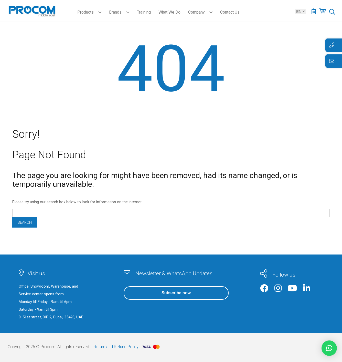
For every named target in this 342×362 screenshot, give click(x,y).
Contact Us (230, 12)
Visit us (36, 273)
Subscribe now (176, 293)
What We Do (169, 12)
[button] (329, 348)
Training (144, 12)
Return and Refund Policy (116, 346)
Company (196, 12)
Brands (115, 12)
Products (85, 12)
